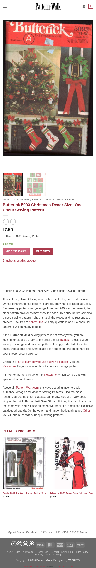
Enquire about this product (19, 260)
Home (6, 199)
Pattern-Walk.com (27, 387)
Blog (18, 552)
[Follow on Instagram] (19, 543)
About (10, 552)
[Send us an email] (25, 543)
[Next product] (6, 221)
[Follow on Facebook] (14, 543)
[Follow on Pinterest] (31, 543)
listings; (65, 339)
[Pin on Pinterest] (12, 270)
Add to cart (16, 251)
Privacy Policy (42, 554)
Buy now (43, 251)
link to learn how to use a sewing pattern (42, 361)
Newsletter (51, 374)
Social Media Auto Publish (34, 566)
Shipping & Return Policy (74, 552)
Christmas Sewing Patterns (59, 199)
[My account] (84, 6)
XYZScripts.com (66, 566)
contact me (36, 322)
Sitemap (57, 554)
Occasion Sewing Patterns (27, 199)
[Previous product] (13, 221)
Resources (9, 366)
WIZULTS (74, 560)
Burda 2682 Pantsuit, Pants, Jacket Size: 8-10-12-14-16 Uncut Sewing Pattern (45, 493)
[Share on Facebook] (6, 270)
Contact (55, 552)
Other (86, 410)
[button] (5, 6)
